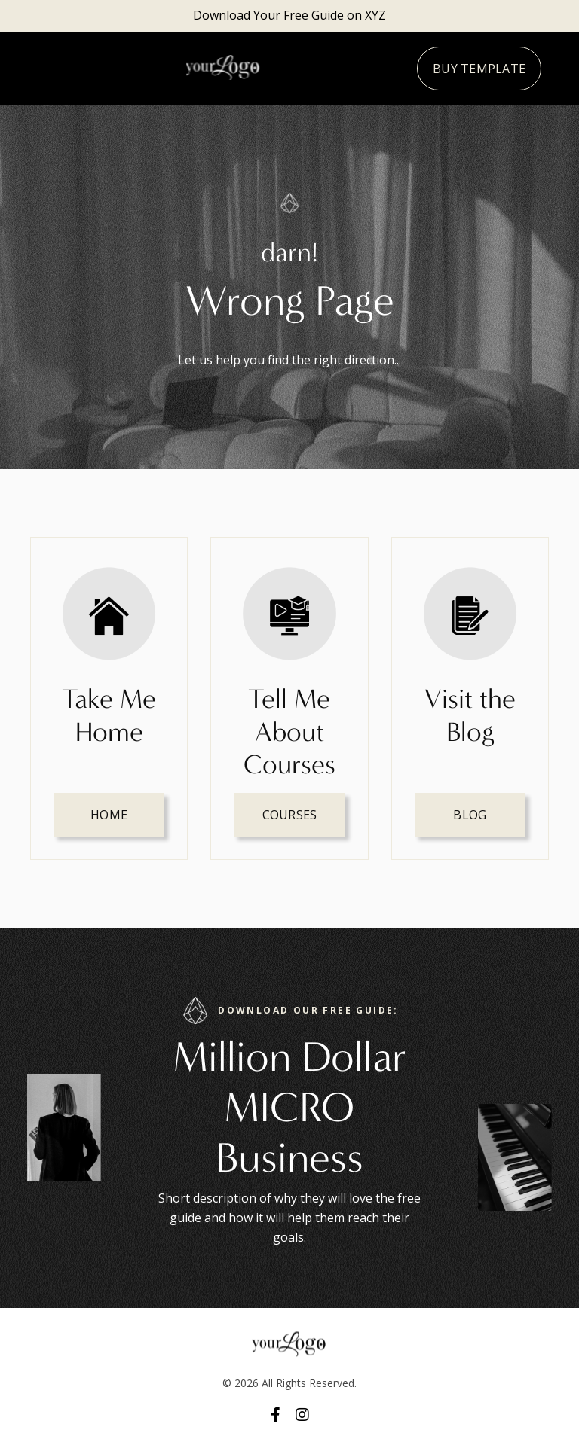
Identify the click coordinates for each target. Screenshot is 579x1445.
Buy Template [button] (479, 68)
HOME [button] (108, 814)
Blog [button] (469, 814)
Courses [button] (289, 814)
